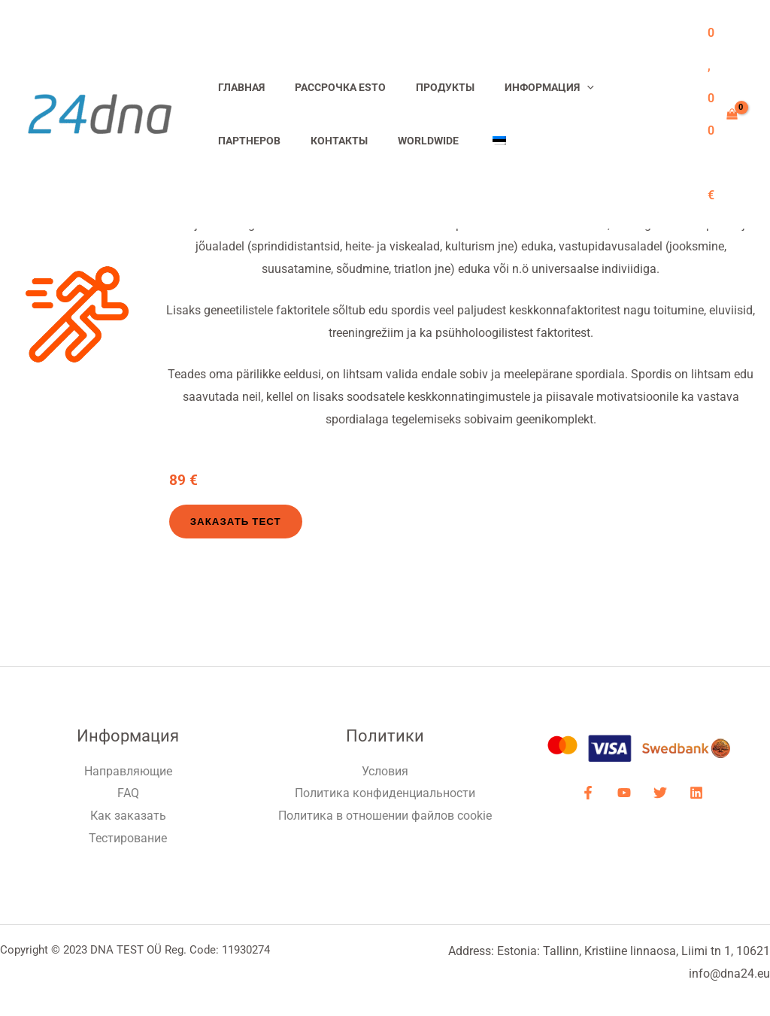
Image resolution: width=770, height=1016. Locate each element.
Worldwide (323, 141)
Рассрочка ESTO (327, 87)
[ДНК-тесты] (99, 113)
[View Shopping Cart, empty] (722, 114)
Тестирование (128, 838)
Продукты (424, 87)
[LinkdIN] (690, 793)
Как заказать (128, 816)
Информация (520, 87)
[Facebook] (593, 793)
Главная (237, 87)
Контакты (242, 141)
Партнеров (617, 87)
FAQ (128, 794)
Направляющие (128, 771)
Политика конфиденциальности (385, 794)
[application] (557, 87)
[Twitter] (658, 793)
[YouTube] (625, 793)
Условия (385, 771)
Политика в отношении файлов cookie (385, 816)
